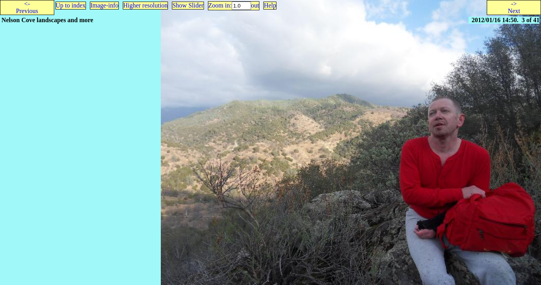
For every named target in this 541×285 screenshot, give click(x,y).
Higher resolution (145, 5)
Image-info (104, 5)
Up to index (71, 5)
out (255, 5)
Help (270, 5)
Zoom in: (220, 5)
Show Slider (188, 5)
